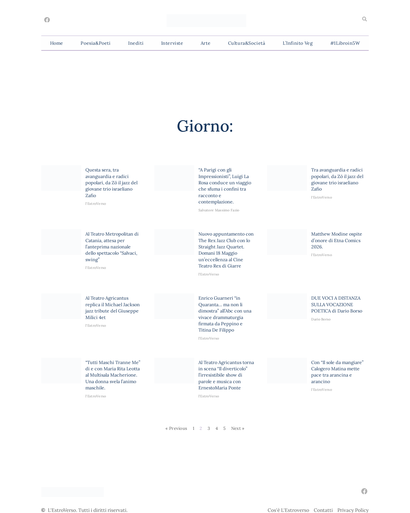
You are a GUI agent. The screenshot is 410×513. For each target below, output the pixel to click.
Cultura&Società (246, 43)
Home (56, 43)
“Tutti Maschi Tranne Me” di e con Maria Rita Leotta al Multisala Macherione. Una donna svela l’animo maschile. (112, 375)
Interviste (172, 43)
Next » (238, 428)
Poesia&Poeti (95, 43)
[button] (364, 19)
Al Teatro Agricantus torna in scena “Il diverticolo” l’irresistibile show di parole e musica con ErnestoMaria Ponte (226, 375)
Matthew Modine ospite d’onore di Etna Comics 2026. (336, 240)
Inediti (136, 43)
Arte (205, 43)
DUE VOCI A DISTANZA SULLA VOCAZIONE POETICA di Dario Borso (336, 304)
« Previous (176, 428)
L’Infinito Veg (298, 43)
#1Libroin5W (345, 43)
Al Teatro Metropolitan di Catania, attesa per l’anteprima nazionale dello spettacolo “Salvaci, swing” (112, 246)
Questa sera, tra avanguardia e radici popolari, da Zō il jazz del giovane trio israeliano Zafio (111, 182)
